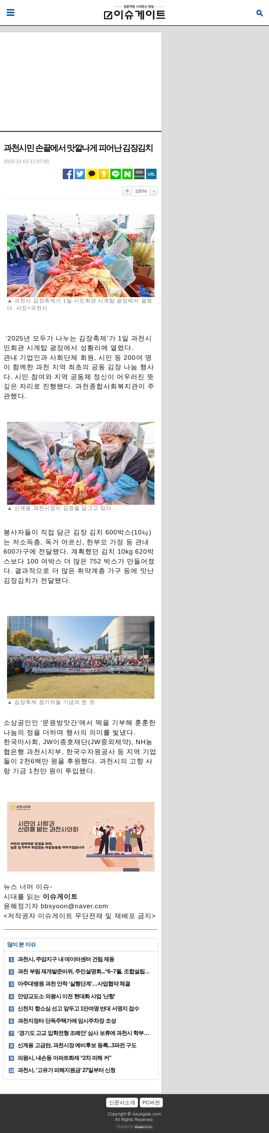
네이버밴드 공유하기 (139, 174)
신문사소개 (122, 1102)
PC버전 (151, 1102)
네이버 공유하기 (127, 174)
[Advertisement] (81, 76)
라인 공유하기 (115, 174)
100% (141, 191)
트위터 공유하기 (80, 174)
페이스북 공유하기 (68, 174)
